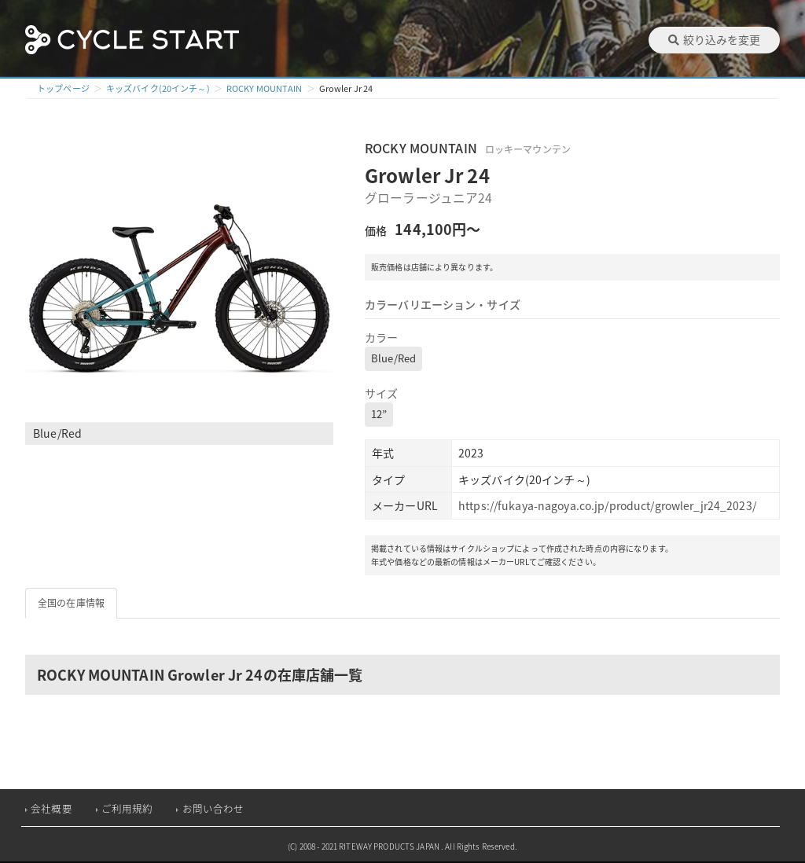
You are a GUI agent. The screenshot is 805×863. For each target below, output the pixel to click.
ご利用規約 (127, 808)
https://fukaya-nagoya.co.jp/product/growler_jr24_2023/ (607, 505)
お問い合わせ (213, 808)
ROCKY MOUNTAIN (264, 88)
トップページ (63, 88)
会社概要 (51, 808)
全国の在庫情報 (71, 603)
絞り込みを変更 (714, 39)
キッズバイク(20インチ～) (158, 88)
